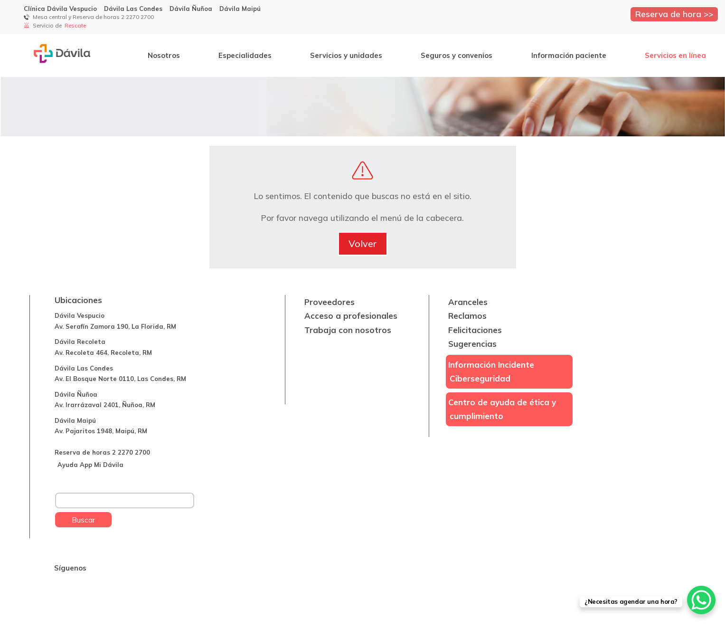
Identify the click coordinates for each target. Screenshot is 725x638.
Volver (362, 243)
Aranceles (468, 302)
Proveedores (329, 302)
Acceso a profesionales (350, 316)
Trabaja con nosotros (347, 330)
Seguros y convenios (456, 55)
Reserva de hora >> (674, 14)
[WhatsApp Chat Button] (701, 600)
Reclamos (467, 316)
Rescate (76, 25)
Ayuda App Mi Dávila (90, 464)
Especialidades (245, 55)
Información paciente (568, 55)
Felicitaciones (475, 330)
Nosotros (164, 55)
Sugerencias (472, 344)
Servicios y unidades (346, 55)
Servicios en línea (675, 55)
